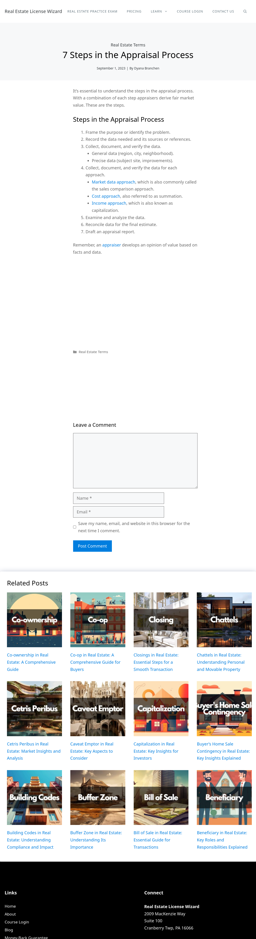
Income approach (109, 203)
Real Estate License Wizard (33, 11)
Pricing (134, 11)
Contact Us (223, 11)
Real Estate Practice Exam (92, 11)
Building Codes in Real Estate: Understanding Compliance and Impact (30, 840)
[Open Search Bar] (245, 11)
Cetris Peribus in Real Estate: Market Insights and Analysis (34, 751)
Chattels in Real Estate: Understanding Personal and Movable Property (221, 662)
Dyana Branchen (146, 68)
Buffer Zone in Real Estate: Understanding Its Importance (96, 840)
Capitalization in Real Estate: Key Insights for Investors (156, 751)
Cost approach (106, 196)
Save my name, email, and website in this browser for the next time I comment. (134, 527)
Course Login (190, 11)
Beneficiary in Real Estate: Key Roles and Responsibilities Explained (222, 840)
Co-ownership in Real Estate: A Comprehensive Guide (31, 662)
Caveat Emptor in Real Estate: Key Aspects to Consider (91, 751)
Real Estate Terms (128, 45)
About (10, 914)
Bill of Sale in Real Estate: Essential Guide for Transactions (158, 840)
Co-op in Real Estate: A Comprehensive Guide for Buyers (95, 662)
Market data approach (113, 182)
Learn (161, 11)
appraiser (111, 245)
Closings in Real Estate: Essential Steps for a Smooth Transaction (156, 662)
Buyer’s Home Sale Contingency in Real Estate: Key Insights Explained (223, 751)
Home (10, 906)
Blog (9, 929)
